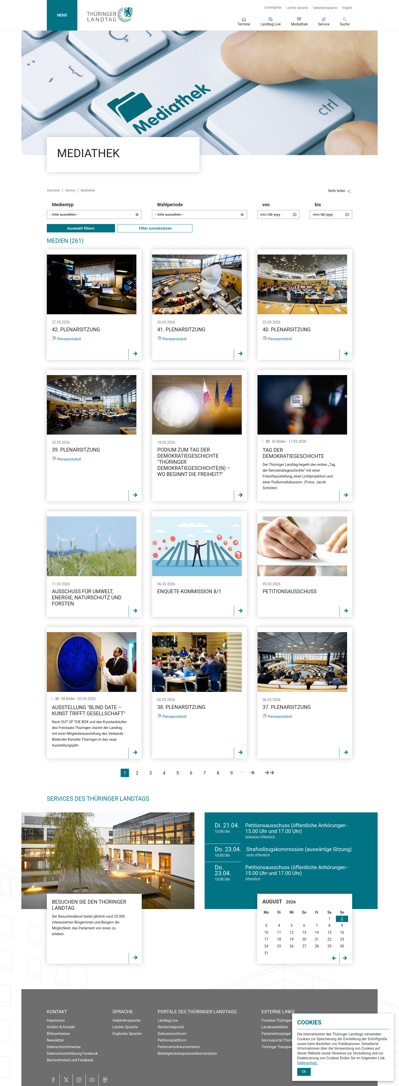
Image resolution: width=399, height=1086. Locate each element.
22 (329, 939)
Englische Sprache (126, 1034)
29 (329, 946)
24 (266, 946)
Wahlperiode (202, 210)
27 (304, 946)
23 (342, 939)
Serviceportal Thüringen (280, 1040)
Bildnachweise (58, 1034)
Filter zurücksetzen (155, 228)
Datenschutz (307, 1063)
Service (324, 24)
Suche (345, 24)
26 (292, 946)
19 (292, 939)
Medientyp (97, 210)
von (281, 213)
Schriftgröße (273, 7)
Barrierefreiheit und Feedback (70, 1060)
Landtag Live (271, 24)
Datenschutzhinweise (64, 1047)
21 (317, 939)
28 (317, 946)
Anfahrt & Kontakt (61, 1027)
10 (266, 932)
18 (279, 939)
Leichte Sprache (297, 8)
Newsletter (55, 1040)
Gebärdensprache (325, 8)
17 (266, 939)
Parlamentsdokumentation (179, 1047)
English (347, 8)
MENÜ (62, 15)
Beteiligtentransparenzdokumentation (187, 1053)
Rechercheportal (171, 1027)
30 (342, 946)
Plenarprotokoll (69, 339)
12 (292, 932)
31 (266, 953)
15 (329, 932)
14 (317, 932)
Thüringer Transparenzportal (284, 1047)
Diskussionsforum (172, 1034)
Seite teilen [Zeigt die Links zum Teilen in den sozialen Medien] (336, 191)
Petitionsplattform (172, 1040)
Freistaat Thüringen (277, 1020)
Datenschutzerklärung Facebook (72, 1053)
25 (279, 946)
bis (333, 213)
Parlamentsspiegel (276, 1034)
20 (304, 939)
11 (279, 932)
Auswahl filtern (81, 228)
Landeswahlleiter (275, 1027)
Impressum (56, 1020)
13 (304, 932)
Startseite (53, 190)
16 (342, 932)
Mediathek (299, 24)
